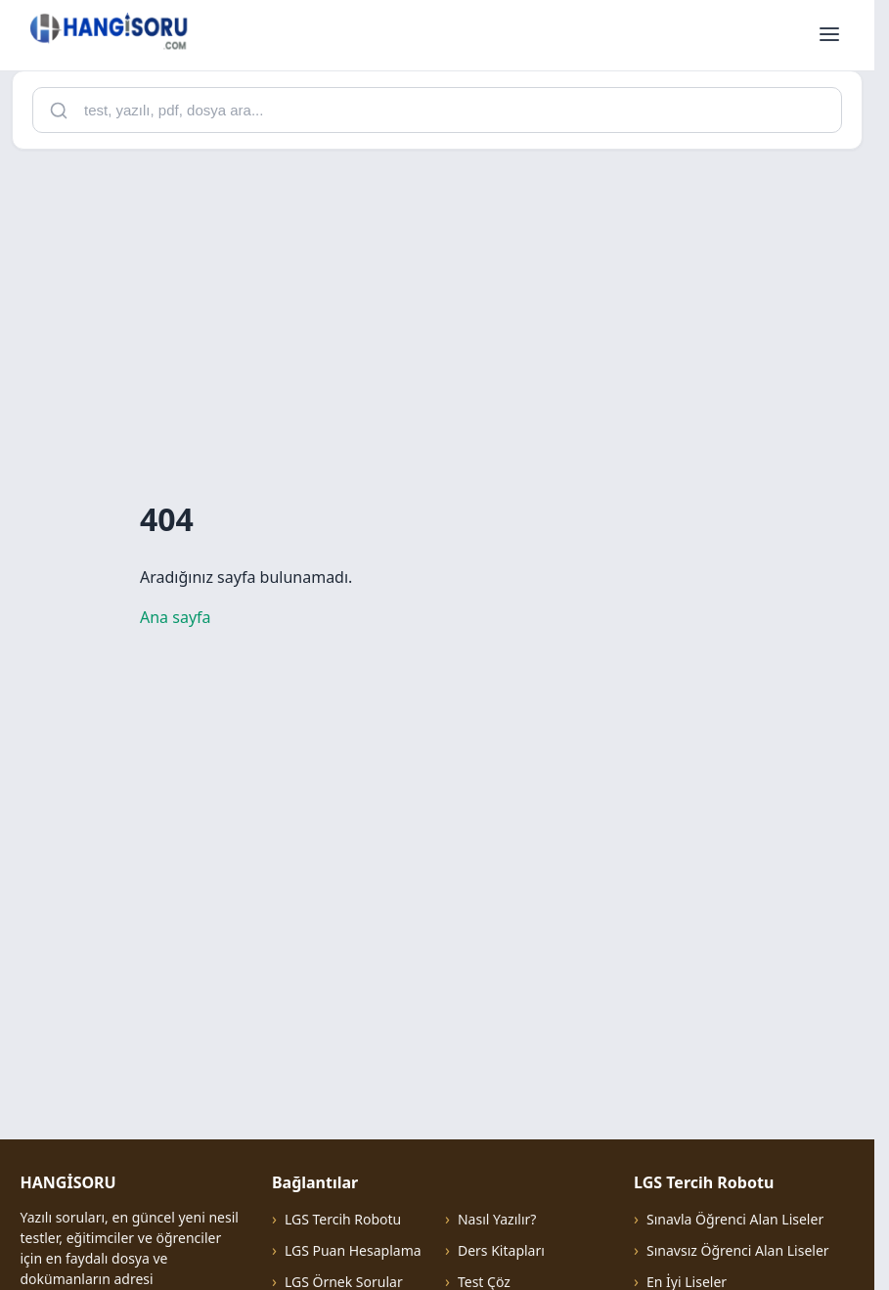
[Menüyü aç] (829, 35)
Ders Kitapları (501, 1250)
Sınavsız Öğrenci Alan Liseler (737, 1250)
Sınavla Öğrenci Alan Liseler (734, 1219)
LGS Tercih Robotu (343, 1219)
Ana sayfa (175, 617)
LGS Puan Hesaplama (353, 1250)
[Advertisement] (444, 302)
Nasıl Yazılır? (497, 1219)
